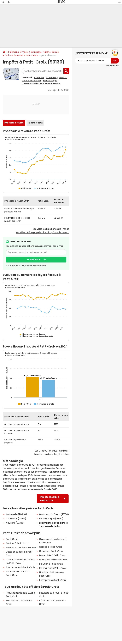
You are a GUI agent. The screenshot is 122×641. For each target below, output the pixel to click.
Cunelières (51, 78)
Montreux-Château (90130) (54, 514)
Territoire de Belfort (14, 55)
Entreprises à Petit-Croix (52, 580)
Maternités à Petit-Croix (52, 555)
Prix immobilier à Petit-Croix (21, 547)
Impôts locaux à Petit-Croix (52, 499)
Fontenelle (39, 78)
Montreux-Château (31, 81)
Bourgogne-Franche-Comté (45, 52)
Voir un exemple (112, 65)
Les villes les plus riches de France (51, 229)
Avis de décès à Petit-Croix (20, 567)
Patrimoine (13, 52)
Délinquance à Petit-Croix (53, 559)
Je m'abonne (34, 259)
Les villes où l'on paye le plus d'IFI (52, 450)
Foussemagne (50, 81)
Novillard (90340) (15, 523)
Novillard (63, 78)
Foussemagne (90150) (51, 518)
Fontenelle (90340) (16, 514)
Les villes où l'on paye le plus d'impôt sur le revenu (42, 232)
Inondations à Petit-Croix (52, 568)
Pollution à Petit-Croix (51, 564)
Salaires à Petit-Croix (17, 543)
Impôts (25, 52)
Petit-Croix (31, 55)
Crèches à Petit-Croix (51, 551)
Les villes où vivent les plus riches (51, 454)
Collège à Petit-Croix (50, 547)
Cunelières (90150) (16, 518)
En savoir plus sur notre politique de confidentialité (26, 265)
